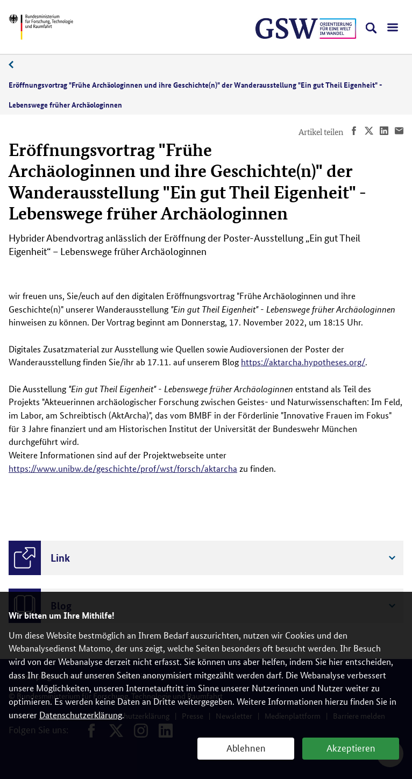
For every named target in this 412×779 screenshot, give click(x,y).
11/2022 (17, 65)
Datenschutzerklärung (80, 714)
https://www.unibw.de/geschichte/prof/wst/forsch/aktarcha (123, 468)
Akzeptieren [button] (350, 747)
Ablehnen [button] (246, 747)
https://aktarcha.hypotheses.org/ (303, 361)
